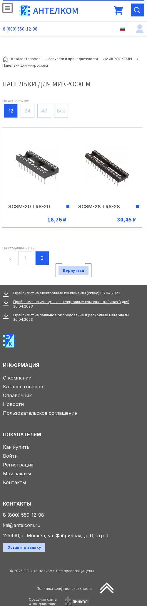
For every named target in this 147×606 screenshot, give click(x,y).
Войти (10, 456)
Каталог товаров (23, 387)
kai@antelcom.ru (21, 525)
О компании (17, 378)
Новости (13, 404)
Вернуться (73, 270)
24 (28, 111)
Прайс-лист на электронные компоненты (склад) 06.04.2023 (66, 293)
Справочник (17, 395)
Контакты (14, 482)
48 (44, 111)
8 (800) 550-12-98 (20, 29)
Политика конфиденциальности (64, 588)
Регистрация (18, 465)
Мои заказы (17, 473)
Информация (21, 365)
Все (61, 111)
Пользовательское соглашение (40, 413)
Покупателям (22, 434)
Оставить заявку (24, 547)
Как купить (16, 447)
